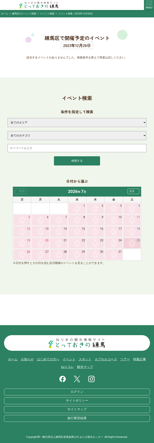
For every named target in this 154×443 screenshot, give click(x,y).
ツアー (125, 359)
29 (83, 252)
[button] (133, 191)
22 (83, 240)
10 (120, 217)
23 (101, 240)
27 (47, 252)
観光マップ (85, 367)
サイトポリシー (77, 400)
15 (83, 229)
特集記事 (139, 359)
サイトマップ (77, 409)
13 (47, 229)
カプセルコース (106, 359)
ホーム (13, 359)
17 (120, 229)
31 (120, 252)
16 (101, 229)
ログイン (77, 391)
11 (138, 217)
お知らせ (27, 359)
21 (65, 240)
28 (65, 252)
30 (101, 252)
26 (28, 252)
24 (120, 240)
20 (47, 240)
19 (28, 240)
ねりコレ (67, 367)
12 (28, 229)
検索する (77, 161)
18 (138, 229)
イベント (69, 359)
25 (138, 240)
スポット (85, 359)
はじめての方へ (48, 359)
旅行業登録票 (77, 418)
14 (65, 229)
